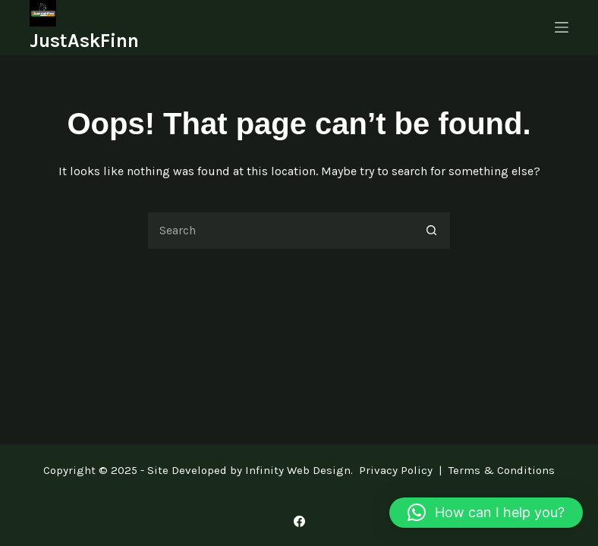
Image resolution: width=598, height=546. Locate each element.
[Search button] (432, 230)
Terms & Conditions (501, 470)
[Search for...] (280, 230)
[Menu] (561, 27)
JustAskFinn (84, 41)
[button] (486, 512)
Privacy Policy (396, 470)
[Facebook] (299, 521)
